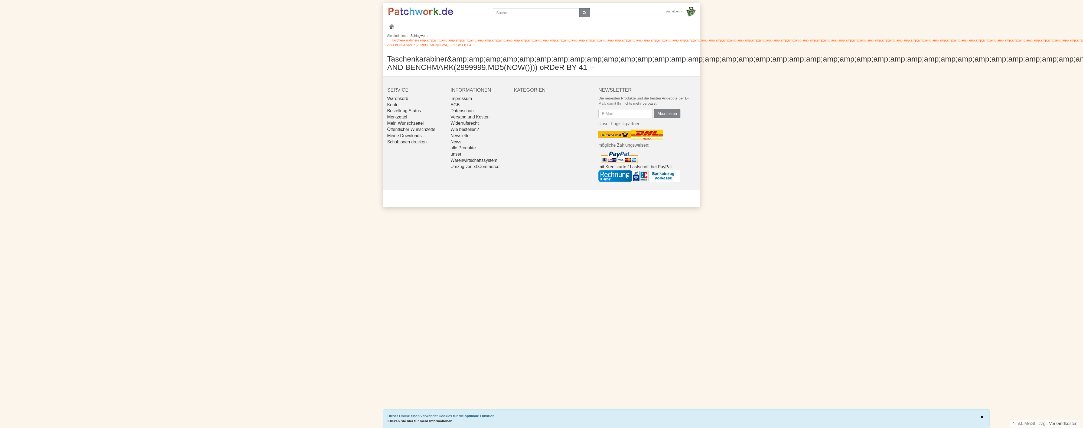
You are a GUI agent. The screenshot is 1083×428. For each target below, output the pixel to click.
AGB (455, 104)
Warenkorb (397, 98)
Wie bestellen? (465, 129)
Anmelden (674, 11)
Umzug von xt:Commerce (475, 166)
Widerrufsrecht (465, 123)
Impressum (461, 98)
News (456, 142)
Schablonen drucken (407, 142)
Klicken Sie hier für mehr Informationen (419, 421)
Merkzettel (397, 117)
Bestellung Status (404, 110)
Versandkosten (1063, 423)
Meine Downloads (404, 135)
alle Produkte (463, 148)
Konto (393, 104)
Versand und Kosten (470, 117)
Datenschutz (463, 110)
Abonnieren (667, 113)
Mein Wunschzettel (405, 123)
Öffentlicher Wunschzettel (411, 129)
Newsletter (461, 135)
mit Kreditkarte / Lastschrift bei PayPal (634, 167)
